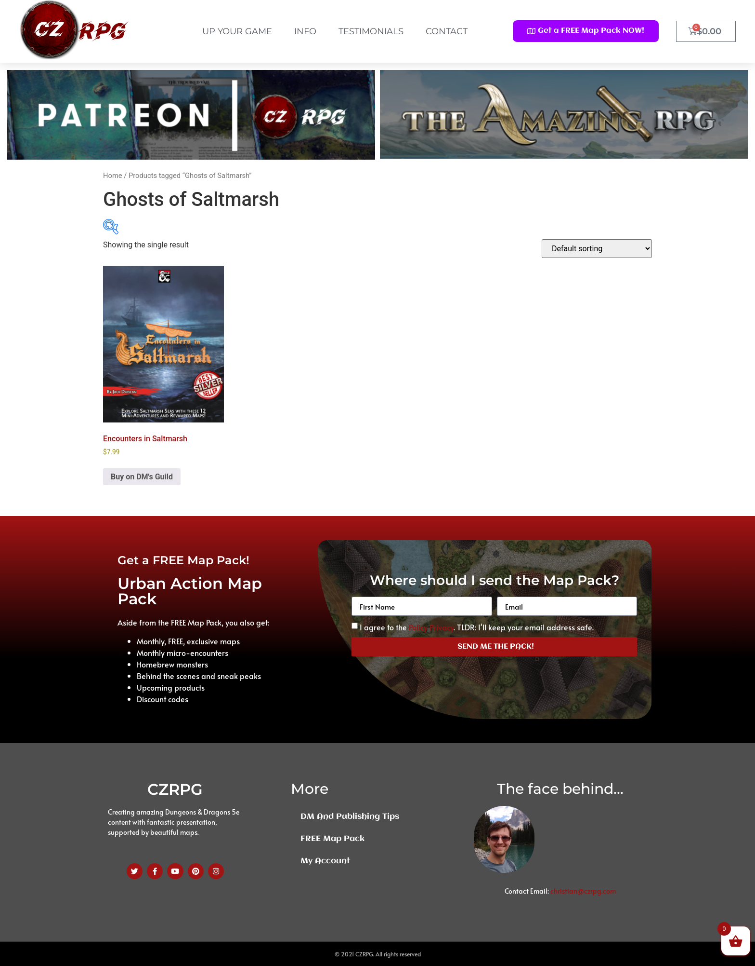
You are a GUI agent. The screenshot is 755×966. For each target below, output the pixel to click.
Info (305, 31)
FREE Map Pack (332, 839)
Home (112, 175)
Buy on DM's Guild (142, 476)
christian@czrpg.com (583, 891)
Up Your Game (237, 31)
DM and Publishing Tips (349, 817)
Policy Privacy (431, 627)
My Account (325, 861)
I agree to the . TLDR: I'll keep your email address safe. (477, 627)
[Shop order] (597, 248)
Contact (447, 31)
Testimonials (371, 31)
